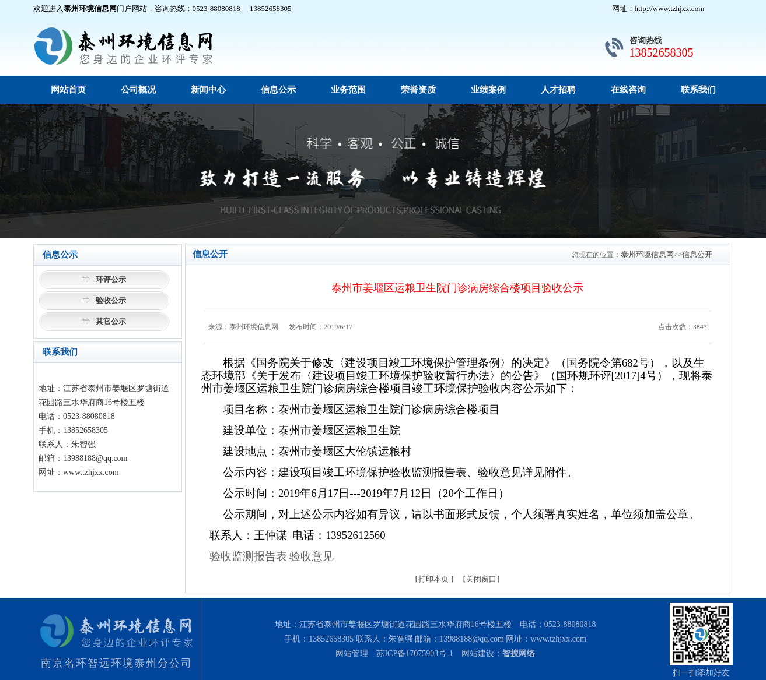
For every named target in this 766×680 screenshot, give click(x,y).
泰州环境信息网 (647, 254)
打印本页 (433, 579)
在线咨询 (628, 89)
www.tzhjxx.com (558, 639)
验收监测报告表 (248, 556)
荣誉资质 (418, 89)
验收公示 (111, 300)
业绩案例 (488, 89)
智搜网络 (518, 653)
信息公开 (697, 254)
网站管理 (351, 653)
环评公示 (111, 279)
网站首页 (68, 89)
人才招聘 (558, 89)
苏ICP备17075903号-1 (414, 653)
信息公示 (278, 89)
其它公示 (111, 321)
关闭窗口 (481, 579)
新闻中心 (208, 89)
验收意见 (311, 556)
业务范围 (348, 89)
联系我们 (698, 89)
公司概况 (138, 89)
